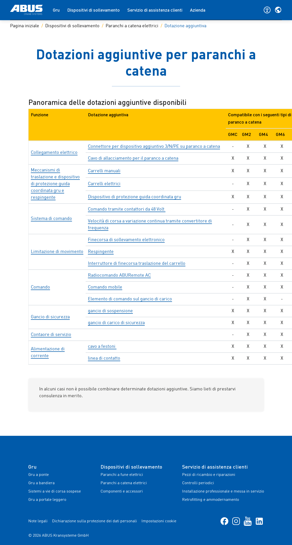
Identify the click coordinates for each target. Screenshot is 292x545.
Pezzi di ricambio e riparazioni (208, 475)
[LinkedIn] (259, 521)
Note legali (37, 521)
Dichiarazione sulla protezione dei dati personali (94, 521)
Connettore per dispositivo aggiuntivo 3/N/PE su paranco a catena (154, 146)
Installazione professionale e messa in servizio (223, 492)
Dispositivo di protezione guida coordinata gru (134, 197)
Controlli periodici (198, 483)
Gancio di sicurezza (50, 317)
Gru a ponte (38, 475)
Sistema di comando (51, 218)
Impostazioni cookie (158, 521)
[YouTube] (247, 521)
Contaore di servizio (51, 334)
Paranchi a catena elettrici (132, 26)
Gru (56, 10)
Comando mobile (105, 287)
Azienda (197, 10)
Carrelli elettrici (104, 184)
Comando (40, 287)
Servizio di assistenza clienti (154, 10)
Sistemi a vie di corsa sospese (54, 492)
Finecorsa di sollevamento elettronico (126, 240)
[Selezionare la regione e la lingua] (278, 10)
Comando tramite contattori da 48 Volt (126, 209)
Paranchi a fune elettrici (122, 475)
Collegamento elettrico (54, 152)
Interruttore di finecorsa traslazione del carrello (136, 263)
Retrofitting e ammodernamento (210, 500)
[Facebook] (224, 521)
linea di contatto (104, 358)
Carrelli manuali (104, 171)
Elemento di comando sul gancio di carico (130, 299)
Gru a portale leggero (47, 500)
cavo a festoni (102, 346)
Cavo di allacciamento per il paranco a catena (133, 158)
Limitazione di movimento (57, 251)
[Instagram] (236, 521)
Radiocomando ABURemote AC (119, 275)
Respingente (101, 251)
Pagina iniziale (24, 26)
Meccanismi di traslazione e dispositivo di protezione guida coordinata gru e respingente (55, 184)
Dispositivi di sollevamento (93, 10)
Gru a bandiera (41, 483)
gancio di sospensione (110, 311)
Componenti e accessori (122, 492)
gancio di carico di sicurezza (116, 323)
